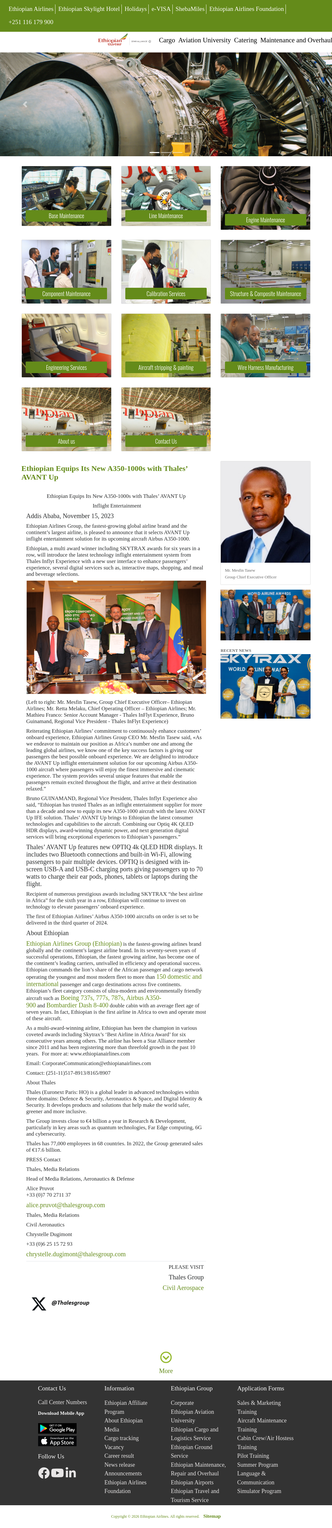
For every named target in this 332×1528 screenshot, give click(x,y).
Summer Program (257, 1465)
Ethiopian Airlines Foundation (246, 8)
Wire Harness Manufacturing (265, 367)
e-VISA (161, 8)
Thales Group (185, 1277)
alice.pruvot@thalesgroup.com (65, 1204)
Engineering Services (66, 367)
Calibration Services (165, 293)
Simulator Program (259, 1491)
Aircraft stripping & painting (166, 367)
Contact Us (166, 441)
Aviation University (204, 40)
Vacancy (114, 1447)
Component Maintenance (66, 293)
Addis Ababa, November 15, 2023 (70, 515)
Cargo (167, 40)
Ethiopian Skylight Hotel (89, 8)
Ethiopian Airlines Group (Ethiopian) (74, 943)
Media (111, 1429)
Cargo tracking (121, 1438)
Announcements (123, 1473)
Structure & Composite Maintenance (265, 293)
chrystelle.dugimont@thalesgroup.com (76, 1254)
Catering (245, 40)
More (166, 1370)
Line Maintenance (166, 215)
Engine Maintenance (265, 220)
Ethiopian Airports (192, 1482)
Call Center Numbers (62, 1402)
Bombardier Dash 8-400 (77, 1005)
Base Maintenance (66, 215)
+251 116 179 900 (31, 21)
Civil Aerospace (183, 1287)
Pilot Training (253, 1456)
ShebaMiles (190, 8)
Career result (119, 1456)
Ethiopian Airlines (31, 8)
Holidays (136, 8)
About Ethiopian (47, 932)
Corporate (182, 1403)
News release (119, 1465)
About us (66, 441)
